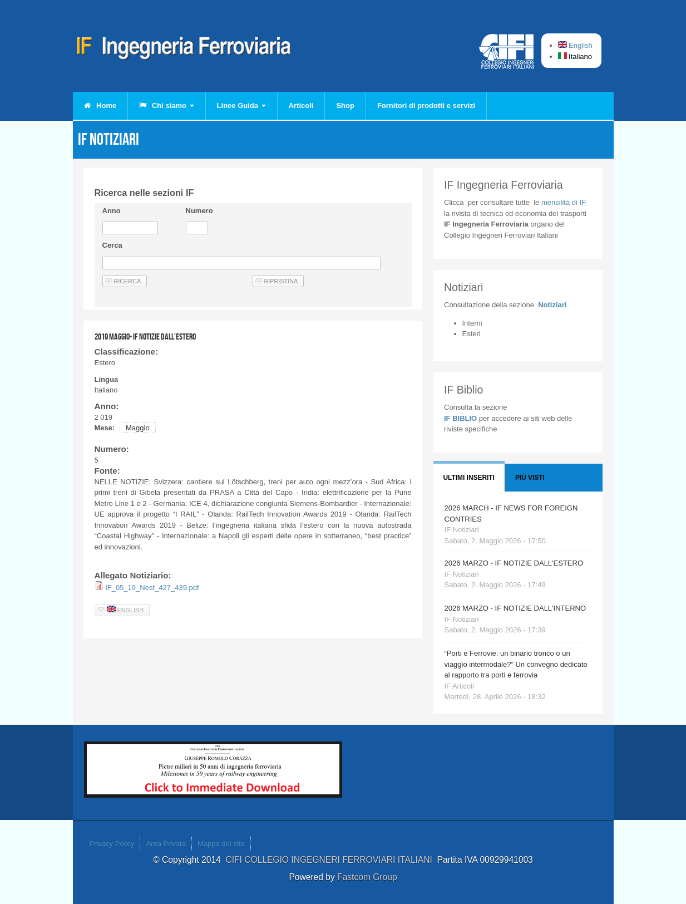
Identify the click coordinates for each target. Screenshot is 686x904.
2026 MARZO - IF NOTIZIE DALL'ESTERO (514, 563)
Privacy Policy (112, 843)
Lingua (107, 379)
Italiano (575, 56)
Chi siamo (166, 105)
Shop (345, 105)
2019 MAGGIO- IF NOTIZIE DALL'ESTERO (145, 336)
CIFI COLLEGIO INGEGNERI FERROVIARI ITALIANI (331, 859)
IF (563, 202)
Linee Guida (241, 105)
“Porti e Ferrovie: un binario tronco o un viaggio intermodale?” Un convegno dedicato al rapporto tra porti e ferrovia (516, 664)
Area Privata (166, 843)
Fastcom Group (367, 877)
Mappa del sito (221, 843)
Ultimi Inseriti (469, 478)
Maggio (138, 428)
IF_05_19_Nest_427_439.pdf (152, 587)
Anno (111, 211)
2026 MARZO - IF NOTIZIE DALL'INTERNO (515, 608)
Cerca (112, 245)
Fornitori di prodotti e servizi (426, 105)
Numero (199, 211)
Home (100, 105)
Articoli (301, 105)
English (575, 45)
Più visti (530, 478)
